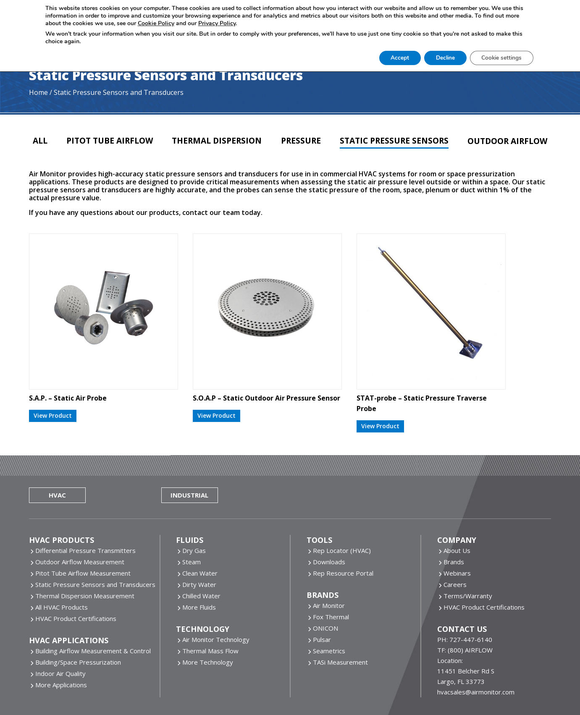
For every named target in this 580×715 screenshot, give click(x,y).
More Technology (207, 628)
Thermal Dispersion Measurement (84, 562)
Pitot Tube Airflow (109, 137)
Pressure (298, 137)
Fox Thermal (331, 583)
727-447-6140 (470, 605)
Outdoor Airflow (504, 137)
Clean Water (200, 539)
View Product (53, 378)
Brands (454, 528)
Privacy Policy (297, 689)
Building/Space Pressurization (78, 628)
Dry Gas (194, 516)
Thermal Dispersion (215, 137)
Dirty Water (199, 550)
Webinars (457, 539)
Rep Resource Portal (343, 539)
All (41, 137)
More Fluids (199, 573)
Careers (455, 550)
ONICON (325, 594)
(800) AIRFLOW (470, 616)
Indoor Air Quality (60, 639)
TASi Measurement (340, 628)
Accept (387, 56)
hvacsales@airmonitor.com (475, 658)
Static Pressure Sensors (390, 137)
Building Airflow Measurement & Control (93, 617)
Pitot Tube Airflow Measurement (83, 539)
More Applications (61, 651)
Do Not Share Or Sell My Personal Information (390, 689)
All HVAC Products (61, 573)
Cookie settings (494, 56)
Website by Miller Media (191, 689)
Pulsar (322, 605)
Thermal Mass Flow (210, 617)
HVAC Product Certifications (75, 584)
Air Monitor (329, 571)
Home (38, 88)
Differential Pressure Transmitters (85, 516)
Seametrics (329, 617)
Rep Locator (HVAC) (342, 516)
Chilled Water (201, 562)
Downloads (329, 528)
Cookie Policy (251, 689)
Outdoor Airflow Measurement (79, 528)
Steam (191, 528)
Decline (435, 56)
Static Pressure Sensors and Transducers (95, 550)
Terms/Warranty (468, 562)
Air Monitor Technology (215, 605)
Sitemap (476, 689)
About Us (457, 516)
